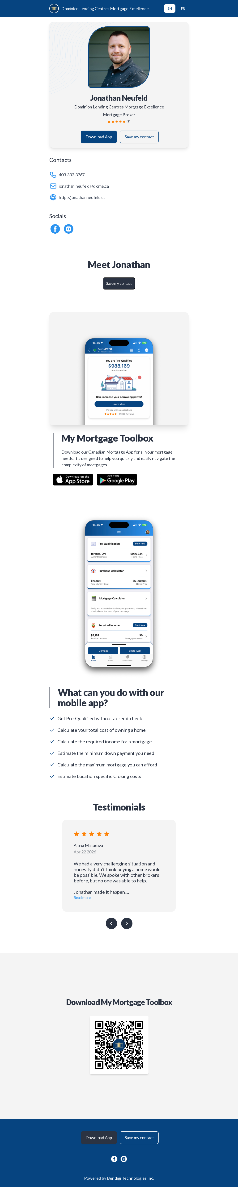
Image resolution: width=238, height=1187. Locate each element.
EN (170, 8)
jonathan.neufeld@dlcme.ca (84, 186)
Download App (98, 136)
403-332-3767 (72, 174)
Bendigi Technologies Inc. (130, 1178)
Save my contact (139, 136)
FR (183, 8)
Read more (82, 897)
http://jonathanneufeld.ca (82, 197)
